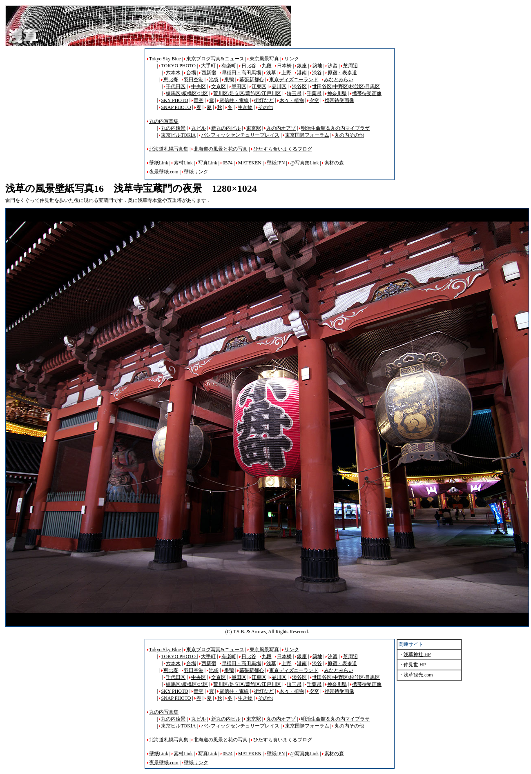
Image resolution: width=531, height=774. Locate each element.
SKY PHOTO (174, 100)
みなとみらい (338, 79)
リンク (291, 59)
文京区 (218, 86)
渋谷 (317, 72)
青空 (198, 100)
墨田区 (239, 86)
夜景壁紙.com (163, 172)
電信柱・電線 (234, 100)
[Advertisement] (74, 105)
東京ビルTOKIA (178, 135)
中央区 (198, 86)
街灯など (264, 100)
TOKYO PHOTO (179, 66)
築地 (317, 66)
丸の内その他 (349, 135)
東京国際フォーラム (307, 135)
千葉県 (314, 93)
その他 (265, 107)
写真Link (207, 163)
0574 (227, 163)
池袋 (214, 79)
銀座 (302, 66)
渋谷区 (299, 86)
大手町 (208, 66)
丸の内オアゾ (281, 128)
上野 (286, 72)
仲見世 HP (415, 665)
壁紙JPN (276, 163)
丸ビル (198, 128)
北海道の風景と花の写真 (221, 149)
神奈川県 (337, 93)
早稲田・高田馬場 (241, 72)
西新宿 (208, 72)
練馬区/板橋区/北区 (187, 93)
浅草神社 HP (417, 654)
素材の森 (334, 163)
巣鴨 (229, 79)
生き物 (245, 107)
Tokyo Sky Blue (165, 59)
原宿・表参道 (342, 72)
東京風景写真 (264, 59)
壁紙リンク (196, 172)
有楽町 (228, 66)
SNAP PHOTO (176, 107)
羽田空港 (193, 79)
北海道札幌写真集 (168, 149)
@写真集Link (304, 163)
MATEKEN (249, 163)
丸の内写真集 (163, 121)
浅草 (271, 72)
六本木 (173, 72)
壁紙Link (158, 163)
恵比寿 (170, 79)
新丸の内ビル (226, 128)
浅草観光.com (418, 675)
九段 (267, 66)
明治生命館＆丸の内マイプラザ (335, 128)
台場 (191, 72)
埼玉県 (294, 93)
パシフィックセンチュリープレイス (240, 135)
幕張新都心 (251, 79)
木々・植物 (291, 100)
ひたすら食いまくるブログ (282, 149)
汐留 (332, 66)
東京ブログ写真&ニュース (215, 59)
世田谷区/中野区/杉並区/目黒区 (346, 86)
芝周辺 (350, 66)
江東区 (259, 86)
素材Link (183, 163)
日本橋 (284, 66)
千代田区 (175, 86)
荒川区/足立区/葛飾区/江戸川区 (247, 93)
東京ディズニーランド (293, 79)
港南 (302, 72)
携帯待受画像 (367, 93)
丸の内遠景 (173, 128)
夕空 (314, 100)
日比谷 (248, 66)
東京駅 (253, 128)
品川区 (279, 86)
